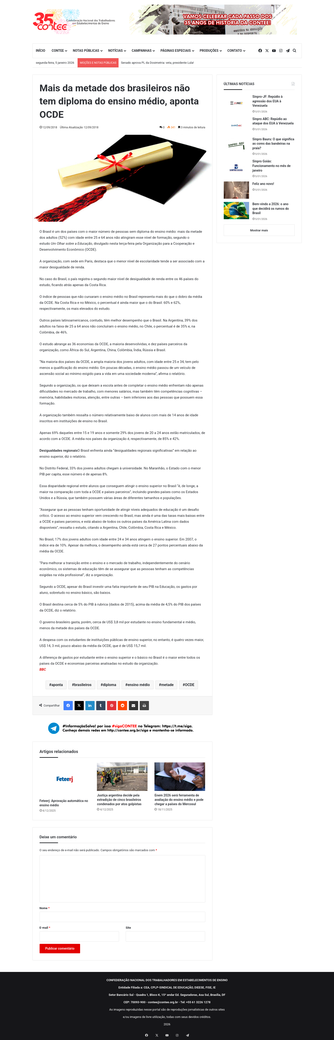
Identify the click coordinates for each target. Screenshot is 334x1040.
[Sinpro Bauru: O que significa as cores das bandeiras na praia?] (236, 145)
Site (128, 927)
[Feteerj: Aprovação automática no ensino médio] (65, 779)
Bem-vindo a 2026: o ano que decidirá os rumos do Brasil (271, 208)
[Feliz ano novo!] (236, 190)
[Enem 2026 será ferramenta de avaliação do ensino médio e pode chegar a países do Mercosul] (179, 776)
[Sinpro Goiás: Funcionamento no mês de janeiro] (236, 167)
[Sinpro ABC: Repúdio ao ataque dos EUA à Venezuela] (236, 125)
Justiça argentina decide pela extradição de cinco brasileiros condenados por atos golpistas (119, 799)
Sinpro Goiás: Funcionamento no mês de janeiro (272, 165)
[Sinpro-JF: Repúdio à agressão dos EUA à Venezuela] (236, 103)
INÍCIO (40, 50)
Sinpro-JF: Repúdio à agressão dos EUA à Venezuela (268, 101)
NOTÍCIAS (115, 50)
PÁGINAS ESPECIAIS (175, 50)
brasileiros (83, 685)
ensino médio (139, 685)
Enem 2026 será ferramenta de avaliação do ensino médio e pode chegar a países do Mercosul (178, 799)
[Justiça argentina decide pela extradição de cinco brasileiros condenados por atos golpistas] (122, 776)
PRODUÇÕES (209, 50)
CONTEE (58, 50)
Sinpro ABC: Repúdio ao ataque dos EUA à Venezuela (273, 121)
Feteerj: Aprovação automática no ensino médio (64, 803)
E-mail (45, 927)
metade (167, 685)
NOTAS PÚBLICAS (86, 50)
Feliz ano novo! (263, 184)
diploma (109, 685)
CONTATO (234, 50)
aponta (57, 685)
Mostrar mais (259, 230)
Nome (45, 908)
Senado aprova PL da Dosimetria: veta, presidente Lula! (157, 62)
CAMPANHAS (141, 50)
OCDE (189, 685)
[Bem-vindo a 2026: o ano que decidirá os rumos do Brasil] (236, 210)
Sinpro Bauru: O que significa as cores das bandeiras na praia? (273, 143)
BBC (43, 669)
